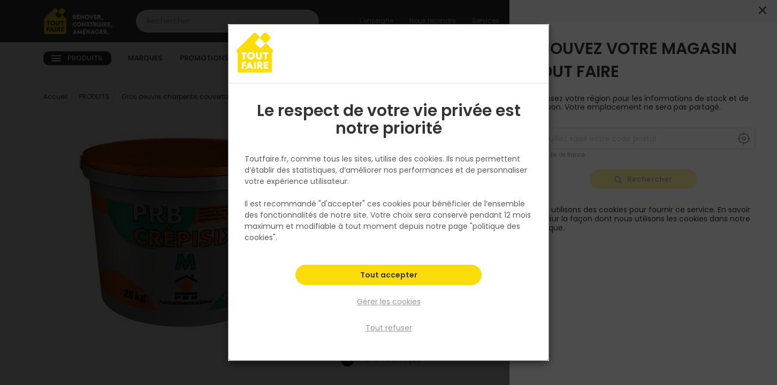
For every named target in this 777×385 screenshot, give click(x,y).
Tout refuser (388, 327)
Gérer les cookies (389, 301)
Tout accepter (388, 276)
